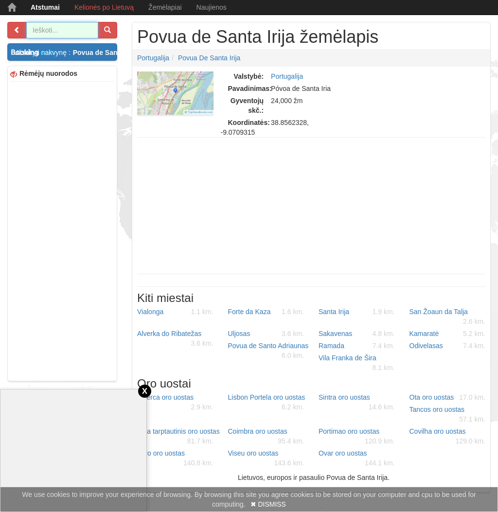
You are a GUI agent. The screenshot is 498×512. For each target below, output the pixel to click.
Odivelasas (447, 346)
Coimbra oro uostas (266, 436)
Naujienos (211, 7)
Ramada (357, 346)
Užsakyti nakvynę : (65, 52)
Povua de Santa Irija (209, 58)
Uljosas (266, 333)
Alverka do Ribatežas (175, 339)
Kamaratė (447, 333)
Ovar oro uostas (357, 458)
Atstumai (45, 7)
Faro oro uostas (175, 458)
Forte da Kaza (266, 312)
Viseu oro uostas (266, 458)
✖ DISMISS (268, 504)
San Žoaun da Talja (447, 317)
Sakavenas (357, 333)
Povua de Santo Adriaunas (268, 351)
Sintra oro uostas (357, 402)
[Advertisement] (62, 230)
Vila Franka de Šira (357, 363)
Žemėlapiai (164, 7)
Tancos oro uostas (447, 415)
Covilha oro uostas (447, 436)
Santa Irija (357, 312)
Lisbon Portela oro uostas (266, 402)
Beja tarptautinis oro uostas (178, 436)
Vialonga (175, 312)
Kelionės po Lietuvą (104, 7)
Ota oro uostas (447, 397)
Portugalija (153, 58)
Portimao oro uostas (357, 436)
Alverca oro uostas (175, 402)
